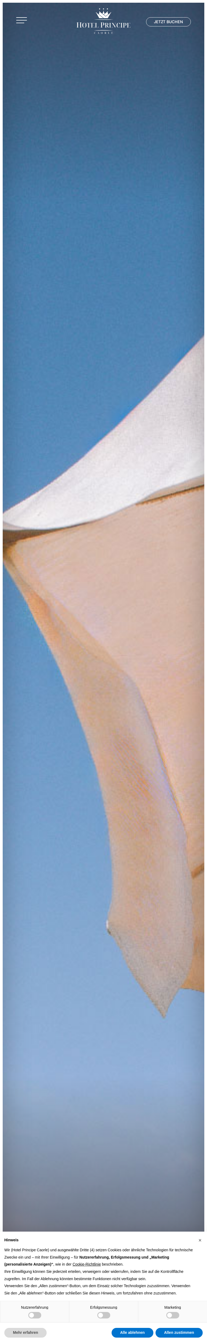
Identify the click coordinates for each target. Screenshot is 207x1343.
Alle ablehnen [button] (132, 1332)
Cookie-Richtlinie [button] (87, 1264)
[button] (22, 21)
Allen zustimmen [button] (179, 1332)
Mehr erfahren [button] (25, 1332)
